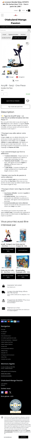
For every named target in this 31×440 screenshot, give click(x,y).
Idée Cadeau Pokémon (7, 344)
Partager (10, 77)
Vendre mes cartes (6, 359)
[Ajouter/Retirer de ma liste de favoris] (27, 101)
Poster (15, 81)
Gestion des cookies (5, 373)
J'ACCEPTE (23, 437)
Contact (16, 10)
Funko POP (4, 346)
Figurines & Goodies (13, 34)
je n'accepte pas (8, 437)
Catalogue (4, 331)
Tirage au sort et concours (7, 355)
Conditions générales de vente (8, 338)
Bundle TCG (4, 353)
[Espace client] (20, 10)
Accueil (4, 34)
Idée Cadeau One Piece (7, 342)
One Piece (23, 34)
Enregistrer (20, 77)
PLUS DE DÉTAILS (22, 250)
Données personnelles (6, 376)
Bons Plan (4, 357)
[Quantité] (4, 94)
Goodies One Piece (6, 37)
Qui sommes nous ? (6, 336)
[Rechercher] (29, 30)
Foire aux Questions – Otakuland (9, 340)
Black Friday (4, 350)
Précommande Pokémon (7, 348)
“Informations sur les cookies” (11, 430)
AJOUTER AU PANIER (12, 101)
